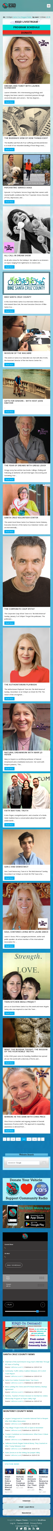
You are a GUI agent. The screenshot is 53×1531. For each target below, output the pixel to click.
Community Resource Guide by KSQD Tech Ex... (43, 1483)
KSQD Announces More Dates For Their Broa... (32, 1482)
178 (13, 1139)
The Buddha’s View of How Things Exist (26, 138)
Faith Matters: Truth (16, 810)
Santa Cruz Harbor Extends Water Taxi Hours (21, 1380)
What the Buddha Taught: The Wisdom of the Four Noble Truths (25, 1050)
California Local (15, 1424)
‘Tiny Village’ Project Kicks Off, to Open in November (24, 1428)
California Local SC (16, 1367)
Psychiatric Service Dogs (18, 187)
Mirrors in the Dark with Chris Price (24, 1116)
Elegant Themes (22, 1520)
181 (29, 1139)
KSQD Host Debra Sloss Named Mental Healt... (8, 1483)
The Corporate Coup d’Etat (19, 609)
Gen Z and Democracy (16, 866)
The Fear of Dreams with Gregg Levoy (25, 465)
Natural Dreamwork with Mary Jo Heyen (23, 753)
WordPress (42, 1520)
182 (34, 1139)
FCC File (34, 1526)
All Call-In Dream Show (17, 255)
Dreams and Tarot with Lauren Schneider (21, 87)
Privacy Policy (36, 1523)
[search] (21, 1163)
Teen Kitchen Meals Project (20, 1002)
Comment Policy (22, 1526)
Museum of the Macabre (18, 353)
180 (24, 1139)
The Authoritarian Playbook (20, 684)
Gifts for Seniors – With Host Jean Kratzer (23, 402)
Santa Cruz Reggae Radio (26, 17)
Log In (12, 1523)
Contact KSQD (23, 1523)
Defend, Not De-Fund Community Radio (20, 1480)
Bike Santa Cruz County (17, 297)
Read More (9, 102)
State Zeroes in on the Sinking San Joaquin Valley (22, 1452)
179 (18, 1139)
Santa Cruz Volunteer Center (21, 517)
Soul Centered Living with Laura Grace (26, 932)
